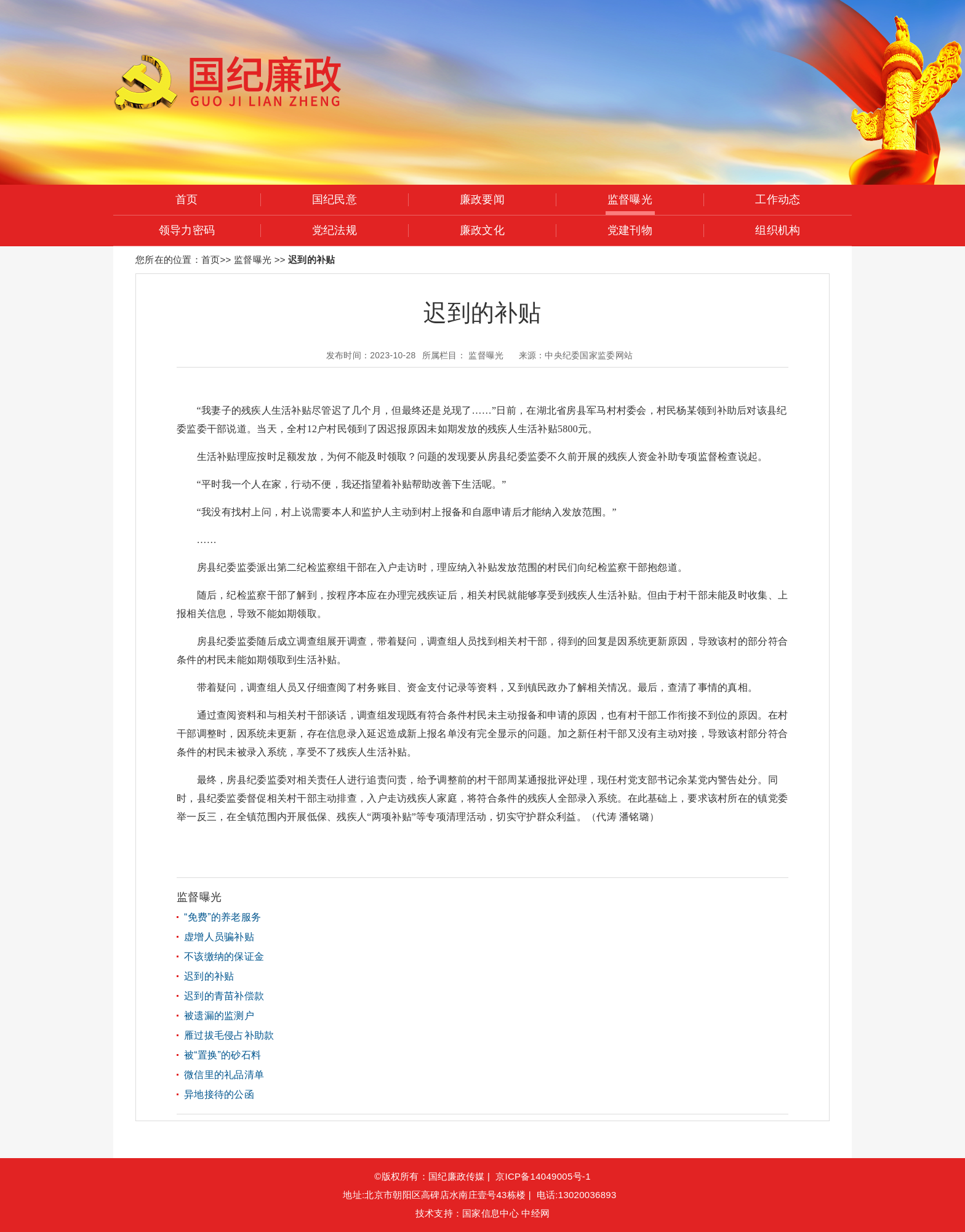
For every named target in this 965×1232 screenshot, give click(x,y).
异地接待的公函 (219, 1094)
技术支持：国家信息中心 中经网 (482, 1213)
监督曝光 (629, 199)
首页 (186, 199)
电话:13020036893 (579, 1195)
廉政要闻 (482, 199)
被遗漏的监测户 (219, 1015)
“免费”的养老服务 (222, 917)
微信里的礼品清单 (224, 1074)
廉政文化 (482, 230)
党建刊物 (629, 230)
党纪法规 (334, 230)
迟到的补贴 (209, 976)
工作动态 (777, 199)
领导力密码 (187, 230)
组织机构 (777, 230)
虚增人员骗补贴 (219, 937)
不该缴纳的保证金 (224, 956)
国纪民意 (334, 199)
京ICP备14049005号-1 (543, 1176)
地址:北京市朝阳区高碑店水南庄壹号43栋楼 (434, 1195)
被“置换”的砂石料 (222, 1055)
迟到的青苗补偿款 (224, 996)
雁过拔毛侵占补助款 (229, 1035)
